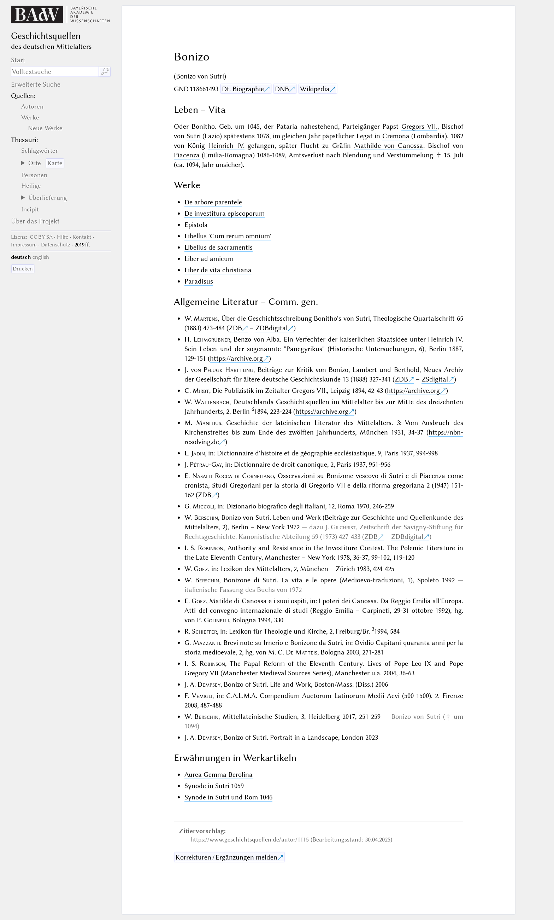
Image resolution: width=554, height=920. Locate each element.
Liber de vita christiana (218, 270)
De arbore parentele (213, 202)
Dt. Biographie (243, 89)
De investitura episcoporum (224, 213)
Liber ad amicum (209, 259)
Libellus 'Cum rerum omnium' (227, 236)
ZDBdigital (271, 328)
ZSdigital (435, 379)
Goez (201, 569)
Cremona (395, 136)
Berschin (206, 517)
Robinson (210, 548)
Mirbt (201, 390)
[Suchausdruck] (55, 71)
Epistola (196, 225)
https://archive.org (236, 358)
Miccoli (203, 506)
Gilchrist (343, 527)
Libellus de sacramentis (218, 247)
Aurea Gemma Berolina (218, 774)
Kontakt (81, 237)
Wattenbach (211, 402)
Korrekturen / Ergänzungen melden (226, 857)
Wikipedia (315, 89)
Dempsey (209, 684)
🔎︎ (104, 72)
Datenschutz (55, 244)
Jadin (198, 453)
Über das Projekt (35, 221)
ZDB (235, 328)
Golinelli (216, 620)
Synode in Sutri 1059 (214, 786)
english (41, 257)
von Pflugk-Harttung (222, 370)
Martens (206, 318)
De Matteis (301, 652)
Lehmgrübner (212, 339)
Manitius (208, 423)
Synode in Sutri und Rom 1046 (228, 797)
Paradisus (198, 281)
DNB (282, 89)
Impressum (24, 244)
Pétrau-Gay (206, 464)
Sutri (194, 136)
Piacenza (187, 155)
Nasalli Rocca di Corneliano (233, 476)
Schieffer (204, 631)
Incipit (30, 209)
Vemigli (202, 696)
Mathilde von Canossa (388, 145)
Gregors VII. (419, 126)
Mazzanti (206, 643)
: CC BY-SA (32, 237)
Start (18, 60)
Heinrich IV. (226, 145)
